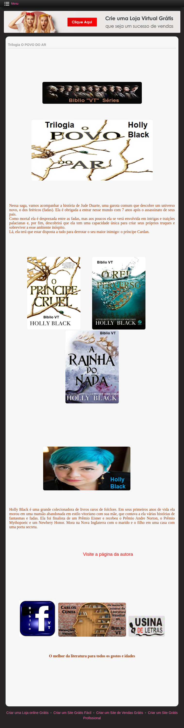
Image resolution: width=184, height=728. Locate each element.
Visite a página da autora (107, 554)
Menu (14, 3)
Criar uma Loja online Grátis (27, 713)
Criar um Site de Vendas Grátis (119, 713)
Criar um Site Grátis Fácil (72, 713)
